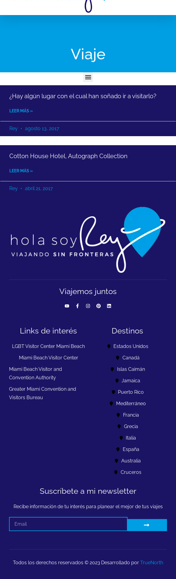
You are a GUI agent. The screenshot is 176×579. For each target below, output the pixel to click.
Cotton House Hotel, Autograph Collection (68, 156)
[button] (88, 77)
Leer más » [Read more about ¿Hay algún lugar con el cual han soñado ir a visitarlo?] (21, 110)
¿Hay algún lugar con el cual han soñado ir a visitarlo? (82, 96)
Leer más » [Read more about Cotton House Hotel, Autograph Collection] (21, 170)
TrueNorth (151, 562)
